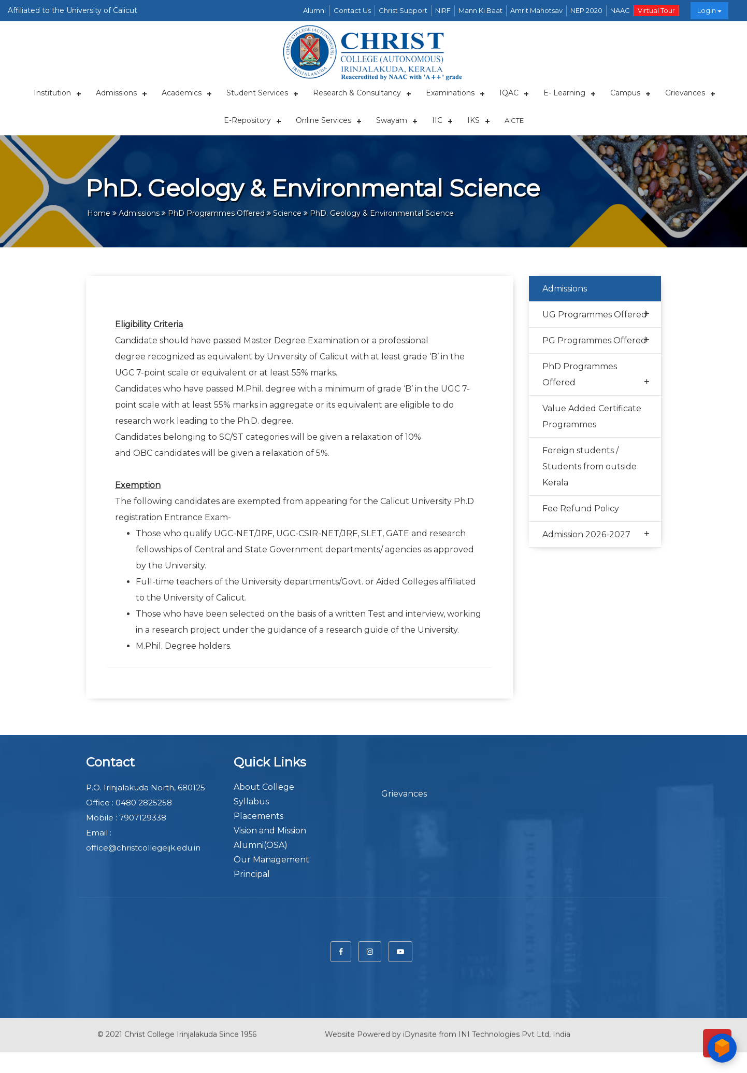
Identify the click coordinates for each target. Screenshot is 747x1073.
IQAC (509, 92)
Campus (625, 92)
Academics (182, 92)
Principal (252, 874)
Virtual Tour (656, 10)
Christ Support (403, 10)
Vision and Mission (270, 830)
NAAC (620, 10)
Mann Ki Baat (480, 10)
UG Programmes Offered (596, 314)
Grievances (685, 92)
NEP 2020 (586, 10)
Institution (52, 92)
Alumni (314, 10)
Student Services (257, 92)
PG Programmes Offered (596, 339)
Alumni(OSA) (261, 845)
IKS (473, 120)
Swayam (391, 120)
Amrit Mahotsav (536, 10)
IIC (437, 120)
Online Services (323, 120)
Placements (258, 816)
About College (264, 787)
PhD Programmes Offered (596, 375)
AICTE (514, 120)
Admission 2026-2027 (596, 533)
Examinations (450, 92)
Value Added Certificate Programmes (591, 416)
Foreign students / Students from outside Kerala (589, 466)
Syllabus (251, 801)
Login (709, 10)
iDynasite (420, 1026)
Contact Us (352, 10)
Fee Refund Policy (580, 508)
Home (98, 213)
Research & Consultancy (357, 92)
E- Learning (564, 92)
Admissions (116, 92)
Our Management (271, 860)
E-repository (247, 120)
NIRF (443, 10)
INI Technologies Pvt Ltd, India (514, 1026)
